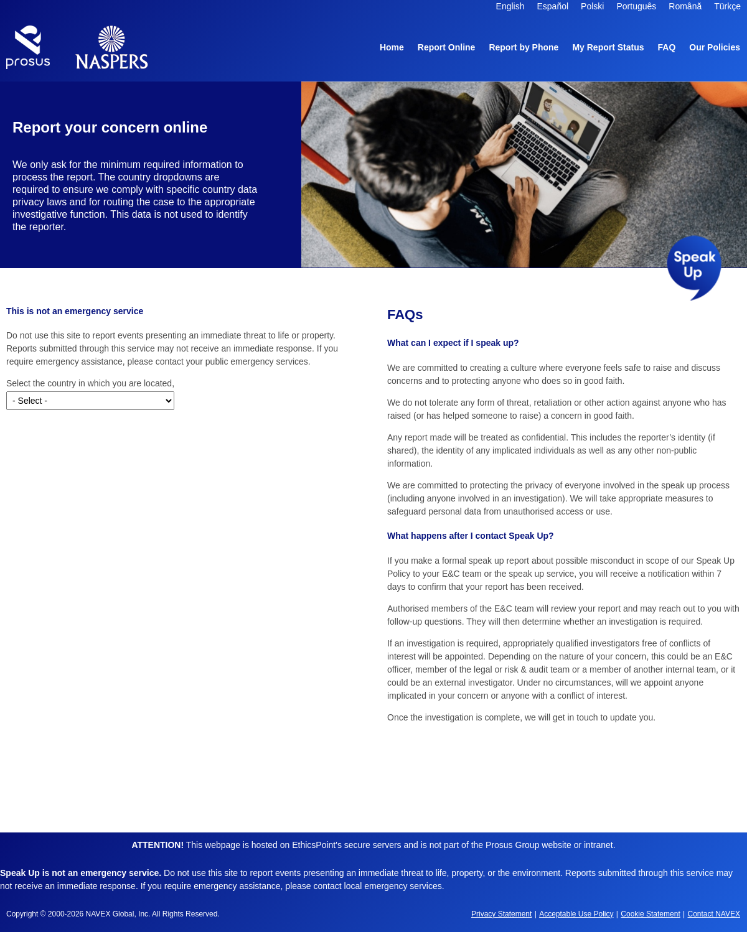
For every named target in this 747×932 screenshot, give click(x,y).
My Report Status (608, 47)
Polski (592, 6)
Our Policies (714, 49)
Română (685, 6)
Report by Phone (523, 47)
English (510, 6)
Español (553, 6)
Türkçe (727, 6)
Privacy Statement (501, 914)
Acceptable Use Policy (576, 914)
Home (392, 47)
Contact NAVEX (714, 914)
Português (636, 6)
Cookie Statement (650, 914)
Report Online (447, 47)
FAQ (667, 47)
